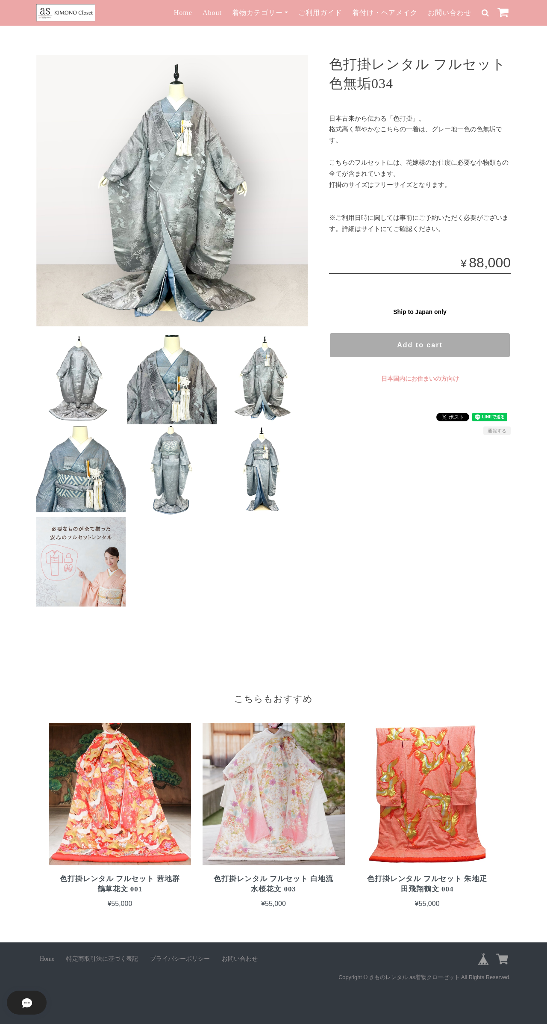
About (212, 12)
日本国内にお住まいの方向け (420, 378)
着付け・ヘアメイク (385, 12)
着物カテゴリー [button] (257, 12)
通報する (497, 430)
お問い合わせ (449, 12)
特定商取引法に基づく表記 (102, 959)
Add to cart (419, 345)
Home (183, 12)
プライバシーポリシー (180, 959)
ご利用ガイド (320, 12)
